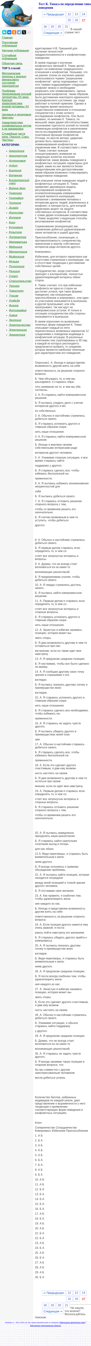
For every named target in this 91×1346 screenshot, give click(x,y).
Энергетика (17, 334)
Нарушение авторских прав (72, 1322)
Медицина (15, 246)
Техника (14, 285)
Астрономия (17, 160)
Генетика (15, 193)
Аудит (13, 165)
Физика (13, 305)
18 (45, 26)
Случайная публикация (9, 57)
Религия (14, 271)
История (15, 217)
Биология (15, 170)
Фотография (17, 310)
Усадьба (14, 300)
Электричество (19, 325)
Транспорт (16, 290)
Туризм (13, 295)
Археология (16, 150)
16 (76, 20)
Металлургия (18, 251)
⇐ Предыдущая (54, 14)
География (16, 198)
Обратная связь (12, 63)
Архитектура (18, 155)
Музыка (14, 261)
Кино (12, 222)
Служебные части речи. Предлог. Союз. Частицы (15, 136)
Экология (15, 320)
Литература (17, 237)
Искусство (16, 212)
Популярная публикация (10, 44)
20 (59, 26)
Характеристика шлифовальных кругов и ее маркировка (16, 125)
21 (66, 26)
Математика (18, 241)
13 (76, 14)
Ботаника (15, 175)
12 (69, 14)
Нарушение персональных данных (45, 1326)
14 (83, 14)
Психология (16, 266)
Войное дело (17, 188)
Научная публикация (15, 50)
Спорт (13, 276)
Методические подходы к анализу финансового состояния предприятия (14, 79)
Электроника (18, 329)
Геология (15, 202)
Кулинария (16, 227)
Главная (7, 37)
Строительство (20, 281)
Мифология (16, 256)
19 (52, 26)
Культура (15, 232)
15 (69, 20)
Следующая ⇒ (53, 32)
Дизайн (13, 207)
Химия (13, 315)
